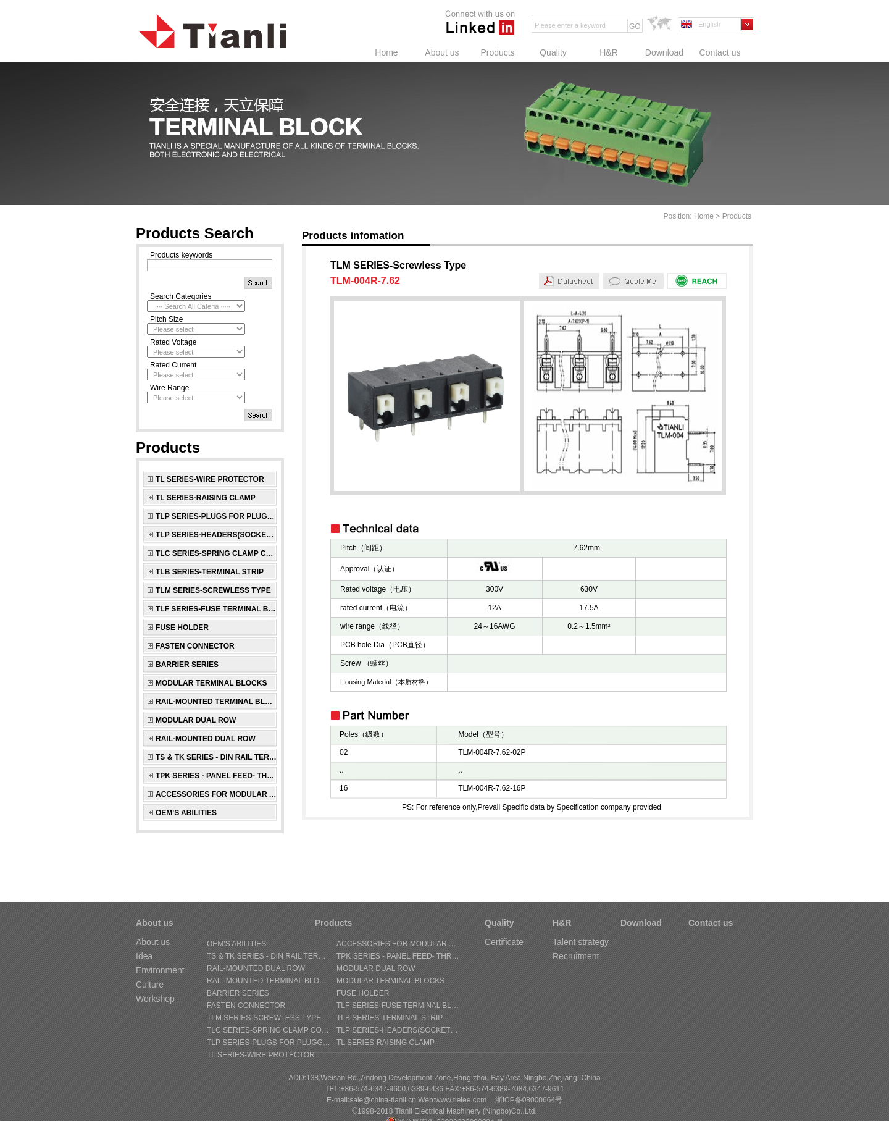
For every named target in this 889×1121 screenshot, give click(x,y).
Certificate (504, 942)
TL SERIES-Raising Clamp (206, 497)
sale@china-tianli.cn (382, 1100)
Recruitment (576, 956)
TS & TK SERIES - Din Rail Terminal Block (216, 757)
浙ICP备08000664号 (528, 1100)
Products (497, 52)
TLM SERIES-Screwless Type (213, 590)
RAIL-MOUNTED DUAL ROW (206, 738)
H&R (608, 52)
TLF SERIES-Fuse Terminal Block (216, 609)
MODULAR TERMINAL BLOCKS (211, 683)
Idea (144, 956)
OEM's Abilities (186, 812)
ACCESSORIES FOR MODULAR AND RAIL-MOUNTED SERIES (216, 794)
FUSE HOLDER (182, 627)
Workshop (155, 999)
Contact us (720, 52)
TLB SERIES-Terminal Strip (210, 572)
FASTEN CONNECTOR (195, 646)
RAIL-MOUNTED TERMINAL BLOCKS (216, 701)
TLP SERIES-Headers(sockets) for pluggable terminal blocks (216, 535)
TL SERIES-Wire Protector (210, 479)
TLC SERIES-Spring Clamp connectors (216, 553)
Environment (160, 970)
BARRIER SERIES (187, 664)
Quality (553, 52)
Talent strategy (581, 942)
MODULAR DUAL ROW (196, 720)
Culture (150, 984)
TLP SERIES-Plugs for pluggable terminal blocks (216, 516)
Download (664, 52)
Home (386, 52)
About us (442, 52)
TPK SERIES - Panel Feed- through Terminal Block (216, 775)
